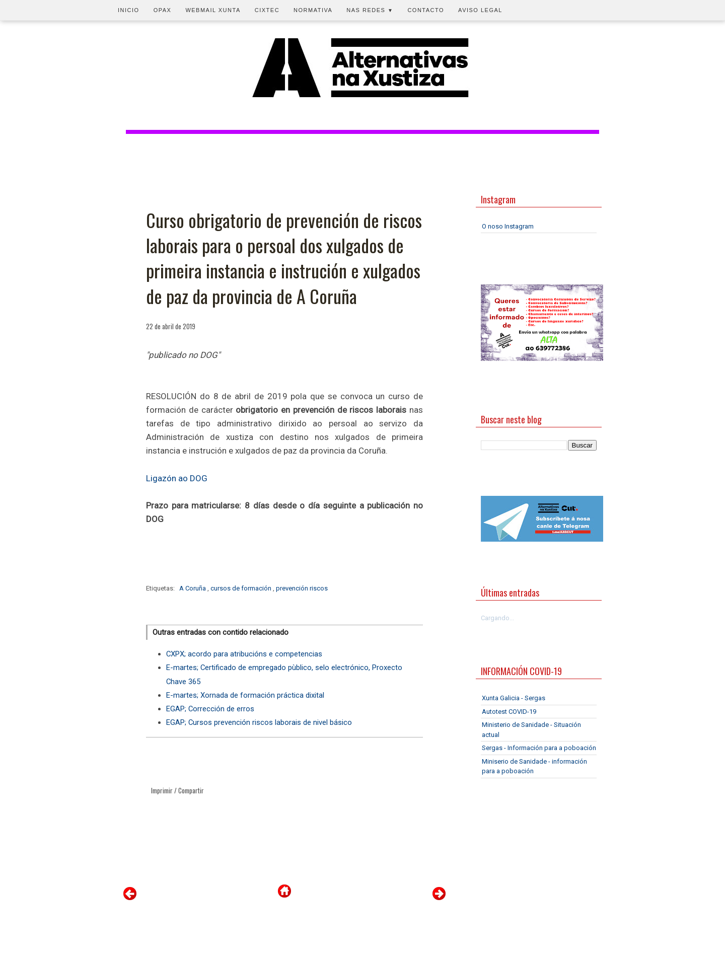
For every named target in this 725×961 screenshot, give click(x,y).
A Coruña (193, 588)
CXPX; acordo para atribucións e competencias (244, 653)
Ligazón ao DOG (176, 478)
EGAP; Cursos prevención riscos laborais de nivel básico (259, 722)
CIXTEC (267, 10)
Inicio (128, 10)
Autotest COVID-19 (509, 711)
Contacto (425, 10)
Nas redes (369, 10)
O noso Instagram (508, 226)
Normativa (313, 10)
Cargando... (497, 618)
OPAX (163, 10)
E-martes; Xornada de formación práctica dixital (245, 695)
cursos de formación (241, 588)
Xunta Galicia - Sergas (513, 698)
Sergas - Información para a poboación (539, 748)
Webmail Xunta (212, 10)
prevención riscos (302, 588)
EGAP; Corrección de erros (210, 708)
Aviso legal (480, 10)
